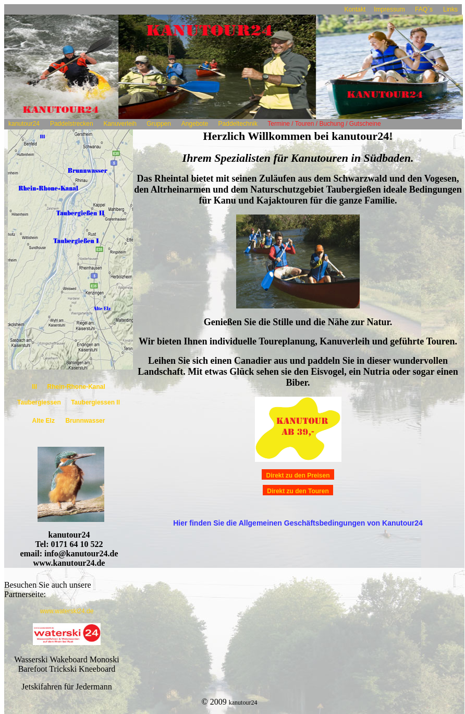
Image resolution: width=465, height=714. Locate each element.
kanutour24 (24, 123)
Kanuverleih (121, 123)
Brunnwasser (85, 420)
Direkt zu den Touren (297, 491)
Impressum (390, 9)
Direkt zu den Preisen (297, 475)
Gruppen (158, 123)
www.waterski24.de (67, 611)
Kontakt (355, 9)
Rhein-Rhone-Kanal (76, 386)
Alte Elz (43, 420)
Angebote (194, 123)
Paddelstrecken (71, 123)
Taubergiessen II (95, 402)
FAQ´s (424, 9)
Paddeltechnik (237, 123)
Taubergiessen (40, 402)
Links (450, 9)
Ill (35, 386)
